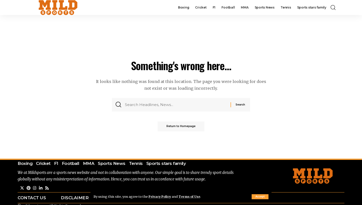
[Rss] (47, 188)
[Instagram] (35, 188)
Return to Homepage (181, 127)
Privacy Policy (160, 196)
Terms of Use (191, 196)
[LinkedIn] (41, 188)
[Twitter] (22, 188)
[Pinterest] (28, 188)
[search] (333, 7)
